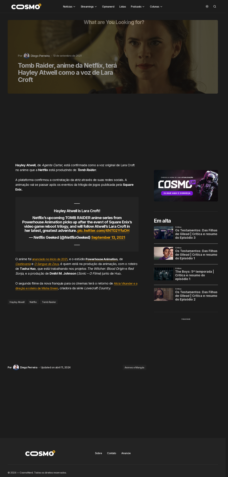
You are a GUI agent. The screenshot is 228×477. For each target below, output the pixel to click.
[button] (207, 6)
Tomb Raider (49, 302)
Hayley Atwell (17, 302)
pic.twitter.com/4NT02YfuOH (103, 230)
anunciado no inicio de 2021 (51, 259)
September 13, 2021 (108, 237)
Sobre (98, 453)
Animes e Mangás (134, 367)
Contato (111, 453)
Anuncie (126, 453)
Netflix (33, 302)
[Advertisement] (78, 130)
